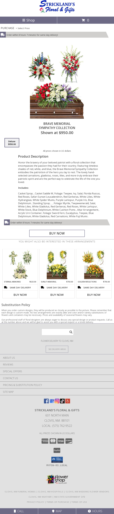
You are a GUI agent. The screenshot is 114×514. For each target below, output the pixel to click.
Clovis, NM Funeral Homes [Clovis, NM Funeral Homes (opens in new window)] (20, 491)
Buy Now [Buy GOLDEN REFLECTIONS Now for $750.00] (93, 295)
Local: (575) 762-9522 (57, 426)
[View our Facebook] (46, 402)
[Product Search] (58, 332)
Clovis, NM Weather (40, 496)
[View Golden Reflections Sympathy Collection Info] (93, 265)
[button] (57, 460)
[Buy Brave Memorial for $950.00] (57, 233)
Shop (28, 20)
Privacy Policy (35, 502)
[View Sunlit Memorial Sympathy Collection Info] (57, 265)
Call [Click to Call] (19, 511)
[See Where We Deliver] (57, 349)
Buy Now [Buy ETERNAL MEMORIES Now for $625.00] (20, 295)
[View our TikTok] (62, 402)
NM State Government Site (69, 496)
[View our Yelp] (67, 402)
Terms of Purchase (58, 502)
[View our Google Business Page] (51, 402)
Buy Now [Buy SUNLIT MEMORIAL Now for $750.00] (57, 295)
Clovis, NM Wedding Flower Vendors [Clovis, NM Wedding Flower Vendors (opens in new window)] (87, 491)
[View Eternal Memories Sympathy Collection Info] (20, 265)
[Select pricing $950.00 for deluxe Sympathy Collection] (12, 142)
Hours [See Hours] (95, 511)
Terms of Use (79, 502)
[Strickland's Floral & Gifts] (57, 12)
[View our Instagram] (57, 402)
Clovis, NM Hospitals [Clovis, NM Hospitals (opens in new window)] (50, 491)
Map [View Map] (57, 511)
